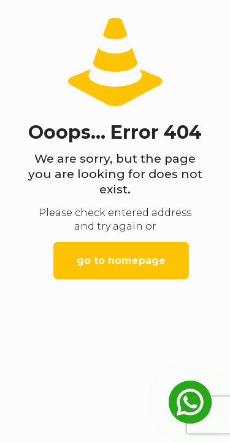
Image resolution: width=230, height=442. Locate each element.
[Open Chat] (190, 402)
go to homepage (121, 260)
